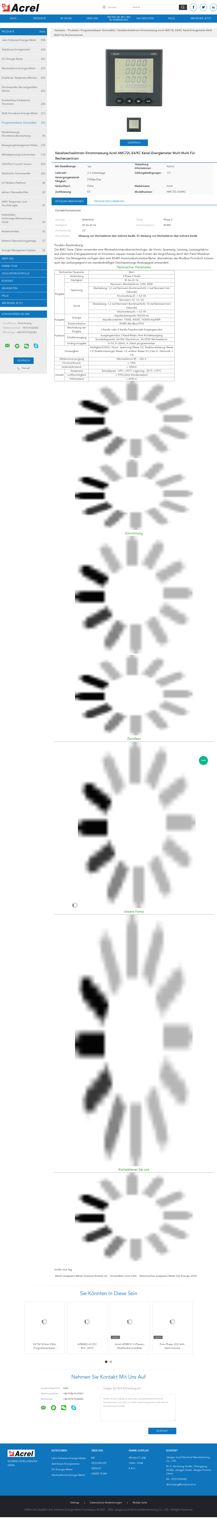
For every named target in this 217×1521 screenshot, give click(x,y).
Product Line (137, 1458)
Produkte (39, 18)
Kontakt (7, 281)
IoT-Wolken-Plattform (23, 183)
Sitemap (74, 1502)
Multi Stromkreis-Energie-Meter (23, 113)
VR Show (66, 18)
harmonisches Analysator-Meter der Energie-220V (168, 1276)
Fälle (171, 18)
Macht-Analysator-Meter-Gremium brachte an (81, 1276)
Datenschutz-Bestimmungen (106, 1502)
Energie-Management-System (23, 250)
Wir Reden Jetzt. (201, 18)
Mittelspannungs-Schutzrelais (23, 155)
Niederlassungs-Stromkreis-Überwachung (23, 134)
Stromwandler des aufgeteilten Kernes (23, 89)
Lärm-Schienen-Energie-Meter (23, 40)
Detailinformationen (69, 201)
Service (96, 1468)
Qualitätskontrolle (15, 273)
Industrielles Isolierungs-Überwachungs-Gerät (23, 219)
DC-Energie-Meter (23, 59)
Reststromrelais (23, 231)
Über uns (92, 18)
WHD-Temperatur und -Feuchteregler (23, 204)
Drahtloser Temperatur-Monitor (23, 78)
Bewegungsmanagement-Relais (23, 145)
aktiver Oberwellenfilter (23, 192)
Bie (93, 1458)
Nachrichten (145, 18)
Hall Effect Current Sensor (23, 164)
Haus (13, 18)
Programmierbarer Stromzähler (23, 123)
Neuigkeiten (9, 288)
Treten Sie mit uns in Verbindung (119, 18)
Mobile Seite (140, 1502)
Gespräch (133, 142)
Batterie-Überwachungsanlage (23, 241)
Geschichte (99, 1463)
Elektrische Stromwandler (23, 173)
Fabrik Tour (9, 266)
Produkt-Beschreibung (109, 201)
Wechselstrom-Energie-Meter (23, 68)
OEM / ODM (136, 1463)
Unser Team (99, 1473)
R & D (132, 1468)
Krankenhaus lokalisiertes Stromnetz (23, 102)
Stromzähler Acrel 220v (123, 1276)
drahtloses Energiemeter (23, 49)
